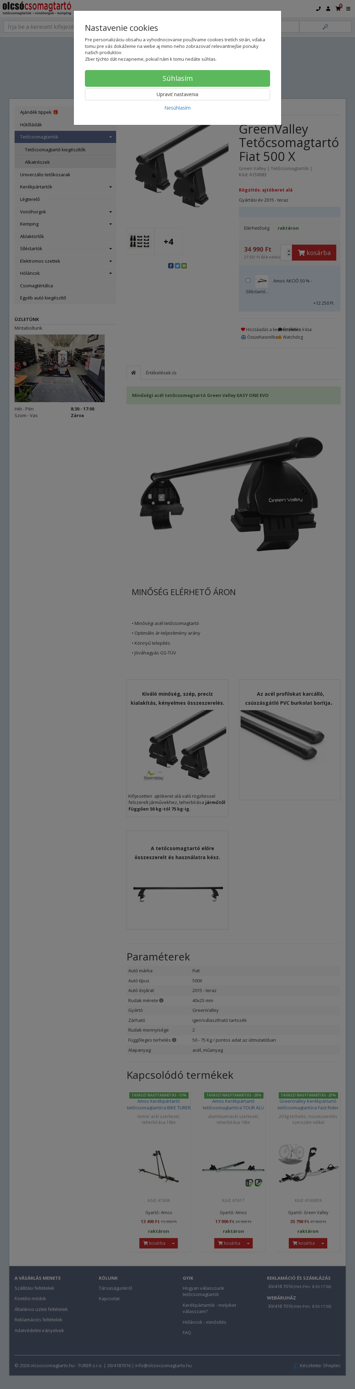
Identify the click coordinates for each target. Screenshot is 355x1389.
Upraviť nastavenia (177, 94)
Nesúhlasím (177, 107)
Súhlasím (178, 78)
